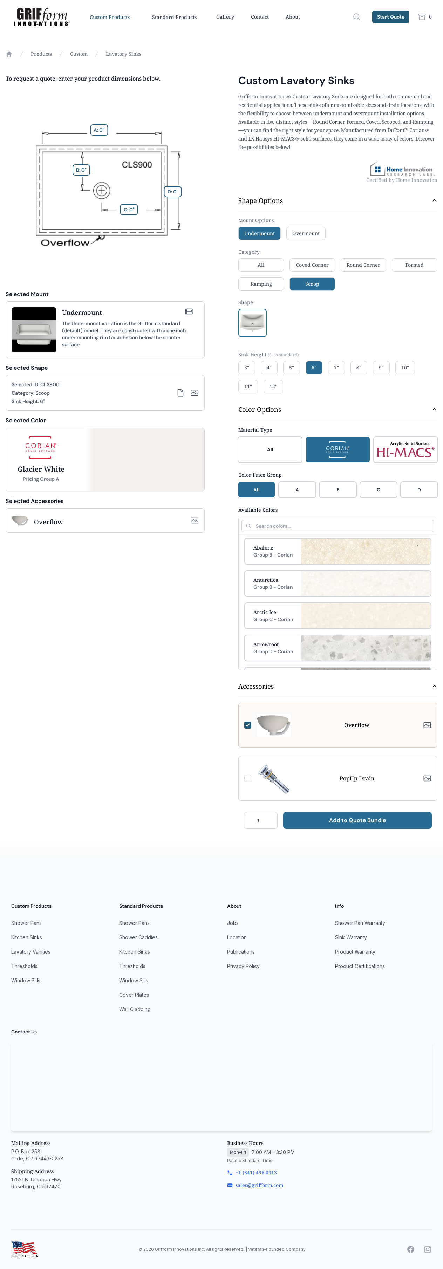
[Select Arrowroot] (337, 648)
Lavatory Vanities (30, 952)
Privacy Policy (243, 966)
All (256, 489)
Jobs (233, 923)
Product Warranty (355, 952)
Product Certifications (360, 966)
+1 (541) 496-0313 (252, 1172)
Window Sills (25, 980)
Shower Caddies (138, 937)
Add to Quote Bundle (357, 820)
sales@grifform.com (255, 1185)
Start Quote (390, 17)
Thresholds (24, 966)
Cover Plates (134, 995)
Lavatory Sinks (123, 53)
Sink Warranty (351, 937)
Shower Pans (26, 923)
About (293, 16)
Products (41, 53)
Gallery (225, 16)
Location (237, 937)
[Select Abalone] (337, 551)
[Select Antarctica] (337, 583)
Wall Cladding (135, 1009)
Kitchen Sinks (26, 937)
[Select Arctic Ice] (337, 615)
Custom (79, 53)
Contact (260, 16)
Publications (241, 952)
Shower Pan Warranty (360, 923)
